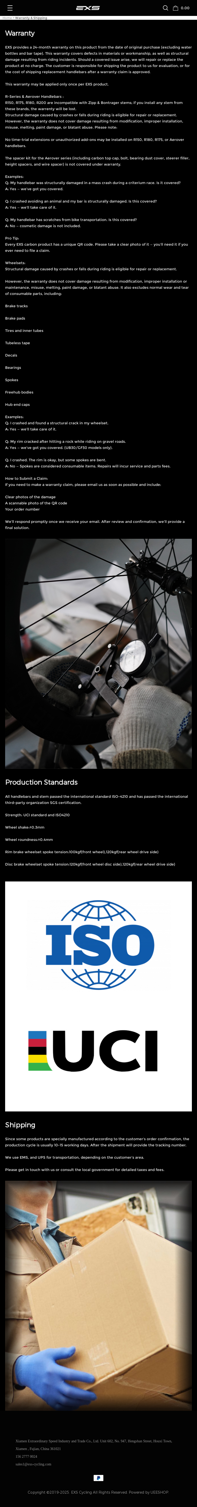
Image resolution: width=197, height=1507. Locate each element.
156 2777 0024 (26, 1456)
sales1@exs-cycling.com (33, 1464)
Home (7, 18)
